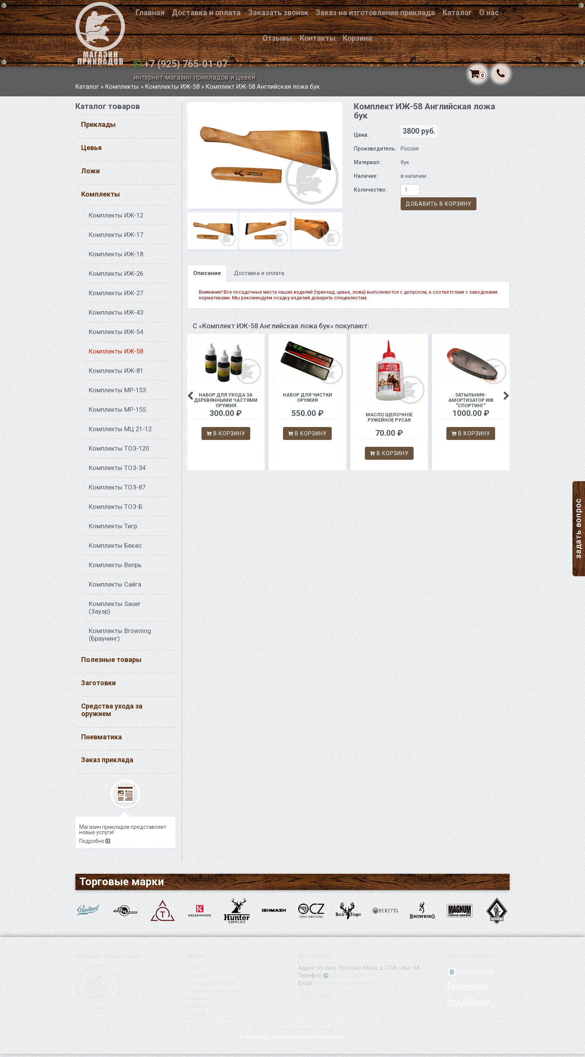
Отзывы (277, 38)
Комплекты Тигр (113, 529)
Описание (207, 276)
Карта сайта (313, 998)
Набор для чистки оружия (307, 400)
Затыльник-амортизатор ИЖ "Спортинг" (471, 403)
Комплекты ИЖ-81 (116, 374)
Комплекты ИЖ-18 (116, 257)
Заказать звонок (278, 12)
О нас (489, 12)
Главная (150, 12)
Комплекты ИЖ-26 (116, 277)
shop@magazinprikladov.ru (347, 986)
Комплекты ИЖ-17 (116, 238)
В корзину (225, 436)
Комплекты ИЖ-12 (116, 218)
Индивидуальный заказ (216, 994)
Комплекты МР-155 (117, 413)
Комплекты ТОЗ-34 (117, 471)
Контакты (318, 38)
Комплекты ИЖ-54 (116, 335)
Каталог (457, 12)
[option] (265, 158)
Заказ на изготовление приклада (375, 12)
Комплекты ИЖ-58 (172, 89)
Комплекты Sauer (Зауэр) (115, 611)
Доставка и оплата (206, 12)
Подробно (94, 844)
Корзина (357, 38)
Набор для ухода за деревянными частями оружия (225, 403)
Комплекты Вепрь (115, 568)
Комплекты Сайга (115, 588)
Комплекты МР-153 (117, 393)
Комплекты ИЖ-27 (116, 296)
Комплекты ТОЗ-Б (115, 510)
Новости (197, 1009)
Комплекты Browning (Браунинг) (120, 638)
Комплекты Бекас (115, 549)
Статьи (196, 1017)
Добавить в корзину (439, 207)
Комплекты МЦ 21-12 (120, 432)
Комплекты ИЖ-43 (116, 316)
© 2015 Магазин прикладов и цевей (292, 1032)
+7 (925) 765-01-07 (185, 64)
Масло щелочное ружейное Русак (389, 420)
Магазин (198, 978)
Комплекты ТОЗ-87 (117, 490)
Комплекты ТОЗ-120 (119, 452)
